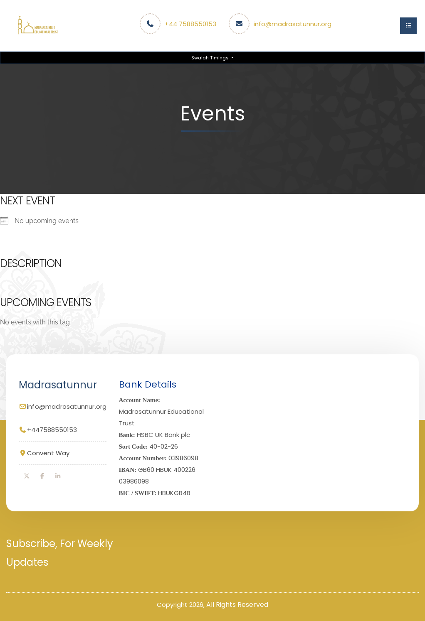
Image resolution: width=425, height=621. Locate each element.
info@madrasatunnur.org (292, 24)
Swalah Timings (210, 57)
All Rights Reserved (237, 604)
